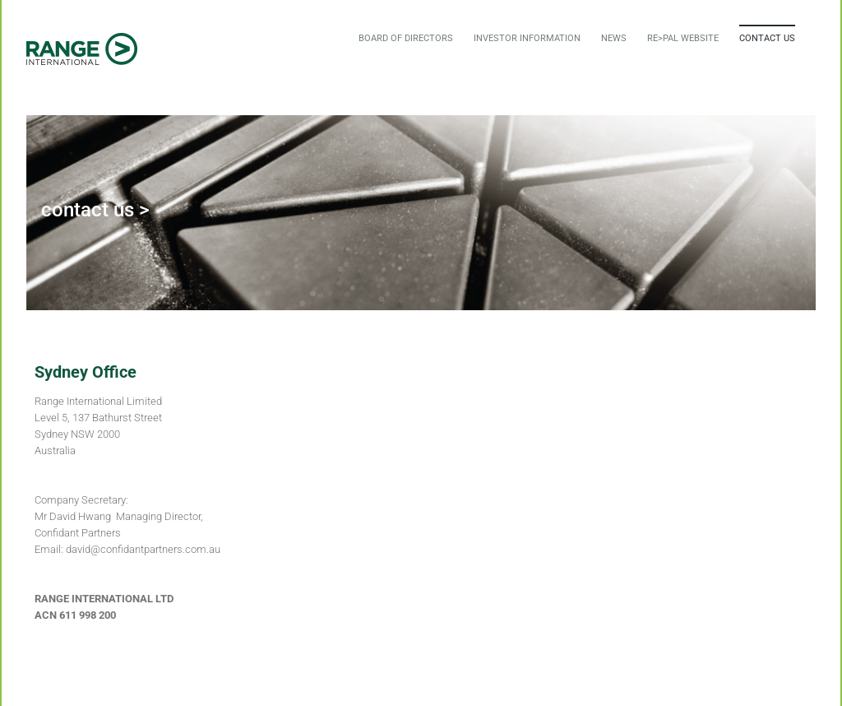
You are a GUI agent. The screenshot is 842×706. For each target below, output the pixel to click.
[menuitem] (406, 38)
